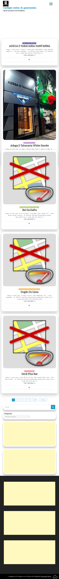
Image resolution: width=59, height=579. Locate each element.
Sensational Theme (46, 576)
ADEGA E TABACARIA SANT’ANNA (29, 46)
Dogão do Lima (29, 292)
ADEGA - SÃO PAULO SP (29, 142)
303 (35, 400)
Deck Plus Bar (29, 374)
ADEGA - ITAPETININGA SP (29, 43)
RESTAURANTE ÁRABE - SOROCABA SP (29, 207)
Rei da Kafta (29, 210)
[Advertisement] (29, 26)
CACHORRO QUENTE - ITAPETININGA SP (29, 289)
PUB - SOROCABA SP (29, 371)
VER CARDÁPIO (29, 55)
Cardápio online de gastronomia (19, 7)
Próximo (43, 400)
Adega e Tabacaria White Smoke (29, 145)
